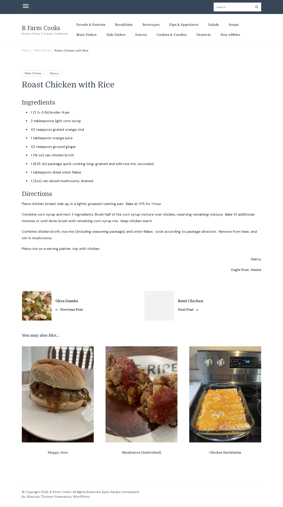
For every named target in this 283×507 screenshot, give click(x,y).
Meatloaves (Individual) (141, 452)
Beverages (151, 25)
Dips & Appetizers (183, 25)
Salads (213, 25)
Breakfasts (124, 25)
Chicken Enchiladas (225, 452)
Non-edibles (230, 35)
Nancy (54, 73)
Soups (234, 25)
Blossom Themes (39, 497)
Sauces (141, 35)
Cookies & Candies (172, 35)
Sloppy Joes (58, 452)
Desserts (204, 35)
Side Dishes (116, 35)
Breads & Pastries (90, 25)
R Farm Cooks (41, 28)
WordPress (81, 497)
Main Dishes (86, 35)
